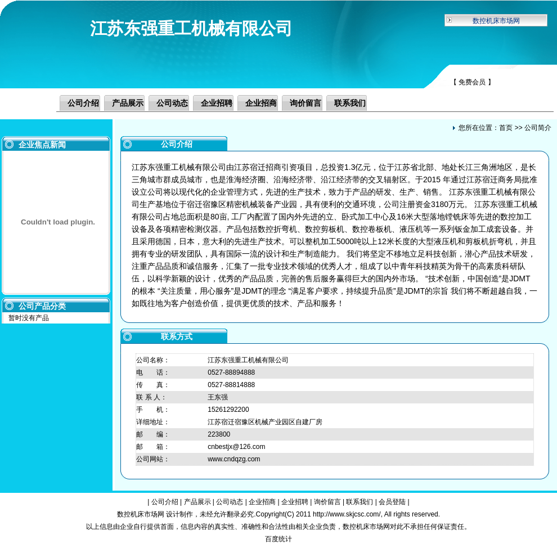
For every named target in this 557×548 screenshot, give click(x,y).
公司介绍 (83, 102)
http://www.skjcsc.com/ (347, 514)
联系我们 (350, 102)
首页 (506, 128)
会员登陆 (392, 502)
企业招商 (261, 102)
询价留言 (305, 102)
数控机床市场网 (496, 21)
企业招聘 (216, 102)
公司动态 (172, 102)
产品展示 (127, 102)
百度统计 (278, 539)
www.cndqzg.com (234, 459)
